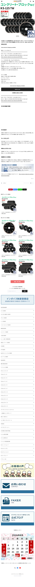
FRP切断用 (3, 349)
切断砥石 (2, 423)
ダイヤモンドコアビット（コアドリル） (7, 409)
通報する (32, 178)
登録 (25, 291)
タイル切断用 (3, 310)
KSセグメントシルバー (5, 452)
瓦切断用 (2, 346)
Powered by (17, 575)
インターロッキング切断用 (5, 324)
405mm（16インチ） (4, 402)
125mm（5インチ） (4, 374)
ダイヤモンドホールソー (5, 427)
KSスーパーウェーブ (4, 444)
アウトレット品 (3, 459)
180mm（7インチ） (4, 381)
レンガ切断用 (3, 321)
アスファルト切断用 (4, 367)
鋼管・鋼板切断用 (4, 363)
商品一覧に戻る (17, 281)
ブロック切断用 (4, 317)
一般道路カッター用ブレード (6, 413)
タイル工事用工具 (4, 437)
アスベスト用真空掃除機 (5, 441)
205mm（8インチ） (4, 384)
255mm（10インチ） (4, 392)
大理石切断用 (3, 335)
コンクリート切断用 (4, 332)
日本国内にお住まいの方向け (17, 92)
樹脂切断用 (3, 360)
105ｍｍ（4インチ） (4, 370)
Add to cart (17, 89)
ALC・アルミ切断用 (4, 356)
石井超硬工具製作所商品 (5, 430)
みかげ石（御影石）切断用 (5, 314)
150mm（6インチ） (4, 377)
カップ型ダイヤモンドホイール (6, 420)
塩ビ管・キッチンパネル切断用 (6, 353)
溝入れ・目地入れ (4, 416)
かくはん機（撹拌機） (4, 434)
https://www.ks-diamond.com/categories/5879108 (11, 56)
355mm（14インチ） (4, 399)
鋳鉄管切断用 (3, 328)
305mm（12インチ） (4, 395)
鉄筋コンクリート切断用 (5, 342)
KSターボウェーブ (4, 455)
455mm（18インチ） (4, 406)
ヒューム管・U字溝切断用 (5, 339)
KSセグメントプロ (4, 448)
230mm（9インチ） (4, 388)
